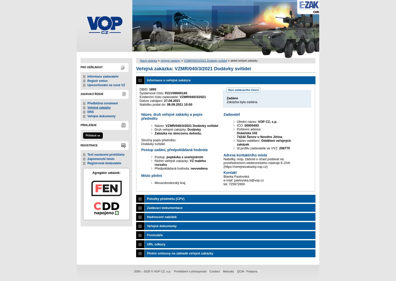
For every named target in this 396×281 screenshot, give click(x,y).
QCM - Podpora (247, 271)
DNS (90, 112)
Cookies (214, 271)
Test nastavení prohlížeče (106, 154)
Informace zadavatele (102, 76)
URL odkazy (156, 244)
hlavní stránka (148, 60)
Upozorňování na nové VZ (106, 85)
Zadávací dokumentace (165, 208)
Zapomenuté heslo (100, 159)
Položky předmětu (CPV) (166, 199)
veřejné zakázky (170, 60)
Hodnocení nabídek (162, 217)
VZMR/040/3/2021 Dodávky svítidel (205, 60)
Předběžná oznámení (102, 103)
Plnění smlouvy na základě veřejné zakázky (180, 253)
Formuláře (155, 235)
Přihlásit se (93, 135)
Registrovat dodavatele (104, 163)
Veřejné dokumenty (101, 116)
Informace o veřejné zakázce (169, 80)
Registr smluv (97, 81)
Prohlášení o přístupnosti (190, 271)
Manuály (228, 271)
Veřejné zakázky (99, 107)
